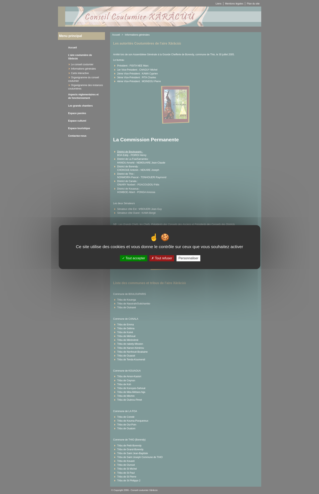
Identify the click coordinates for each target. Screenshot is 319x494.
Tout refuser (161, 258)
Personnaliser (188, 258)
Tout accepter (133, 258)
